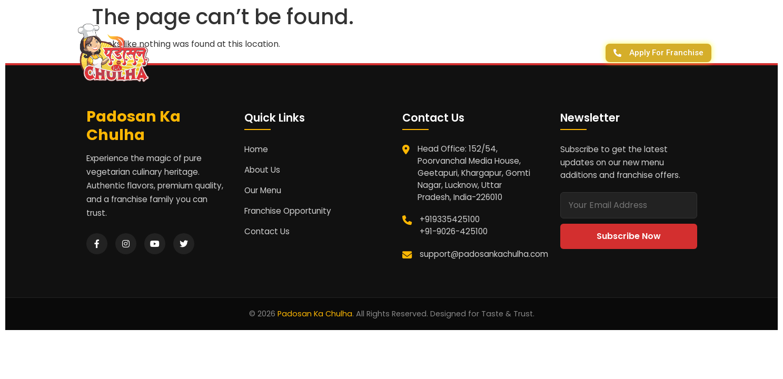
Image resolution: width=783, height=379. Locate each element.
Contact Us (398, 52)
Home (256, 149)
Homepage (267, 52)
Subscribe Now (629, 236)
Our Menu (262, 190)
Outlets (523, 52)
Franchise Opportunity (287, 210)
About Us (332, 52)
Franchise (465, 52)
